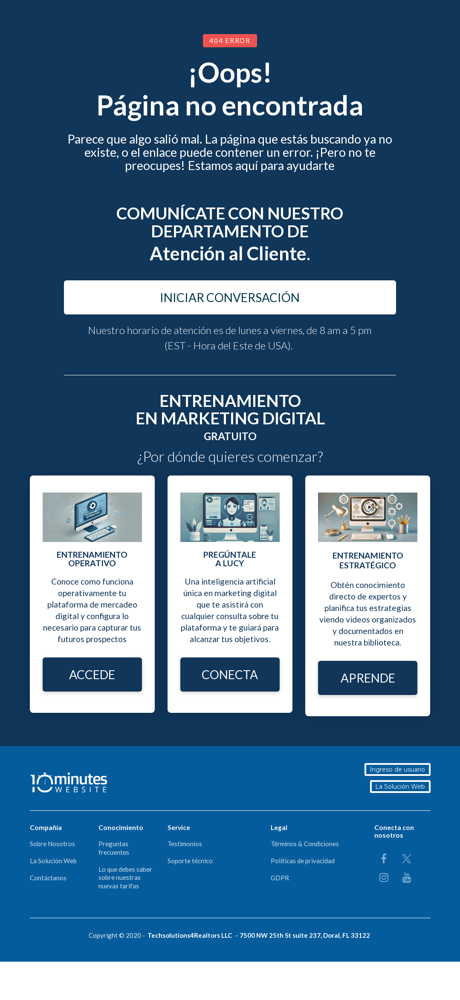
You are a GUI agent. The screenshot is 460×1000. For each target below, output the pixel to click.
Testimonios (185, 843)
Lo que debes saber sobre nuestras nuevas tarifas (125, 877)
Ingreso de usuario (398, 769)
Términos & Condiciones (305, 843)
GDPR (280, 878)
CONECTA (230, 674)
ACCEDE (92, 674)
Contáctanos (48, 878)
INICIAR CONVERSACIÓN (230, 297)
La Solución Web (401, 786)
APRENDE (368, 678)
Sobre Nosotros (52, 843)
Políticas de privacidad (303, 861)
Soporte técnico (190, 861)
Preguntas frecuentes (113, 848)
